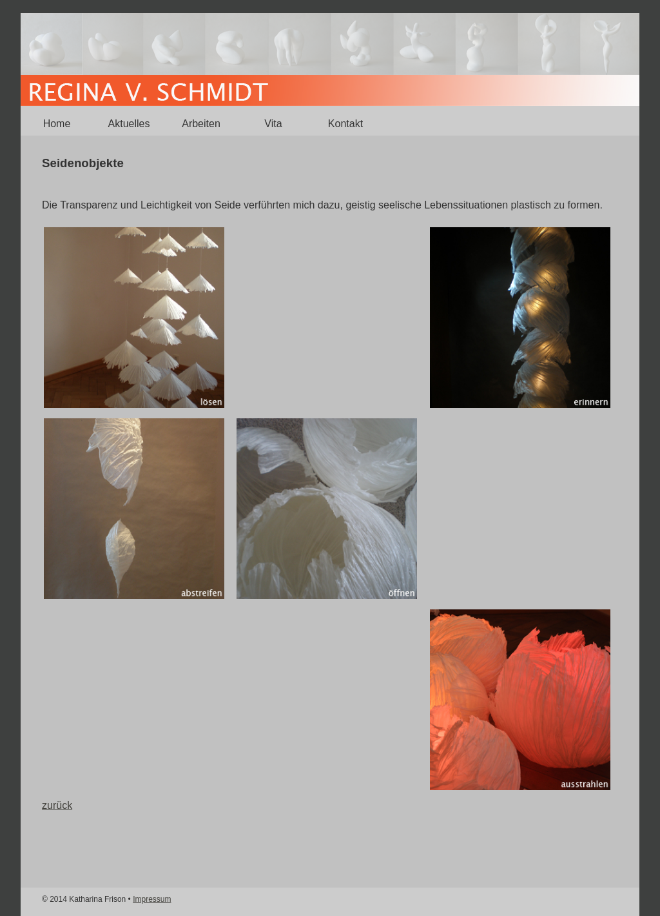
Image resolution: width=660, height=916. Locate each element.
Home (57, 123)
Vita (273, 123)
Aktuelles (129, 123)
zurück (57, 805)
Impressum (152, 899)
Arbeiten (201, 123)
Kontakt (345, 123)
